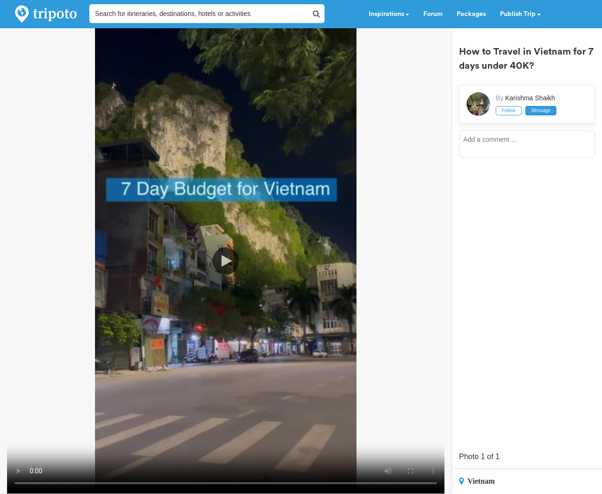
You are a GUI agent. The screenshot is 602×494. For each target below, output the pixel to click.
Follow (508, 110)
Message (541, 110)
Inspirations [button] (389, 14)
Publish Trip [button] (520, 14)
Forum (433, 14)
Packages (471, 14)
